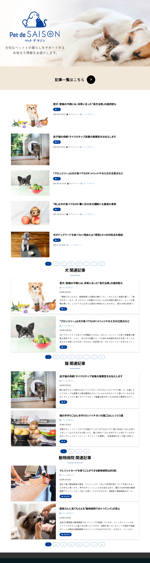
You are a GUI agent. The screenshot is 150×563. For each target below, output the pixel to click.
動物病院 (67, 496)
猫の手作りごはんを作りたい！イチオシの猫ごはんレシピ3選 (91, 415)
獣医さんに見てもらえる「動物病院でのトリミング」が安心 (90, 508)
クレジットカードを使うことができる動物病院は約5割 (88, 470)
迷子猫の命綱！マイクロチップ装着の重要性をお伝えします (84, 136)
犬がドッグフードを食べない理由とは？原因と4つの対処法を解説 (88, 235)
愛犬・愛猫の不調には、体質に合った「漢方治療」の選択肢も (84, 104)
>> (102, 264)
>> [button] (102, 357)
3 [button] (63, 357)
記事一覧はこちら (69, 79)
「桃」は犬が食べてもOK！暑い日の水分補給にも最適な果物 (84, 204)
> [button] (94, 357)
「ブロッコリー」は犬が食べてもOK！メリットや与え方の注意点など (88, 173)
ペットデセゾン (88, 114)
